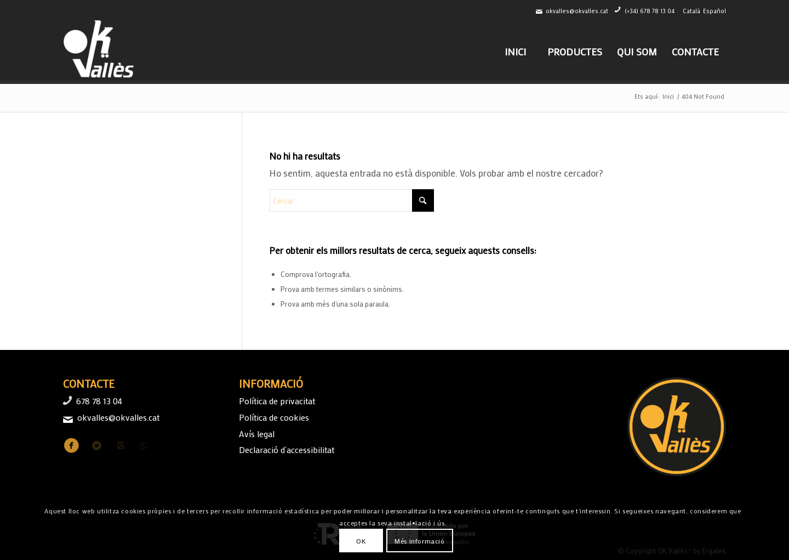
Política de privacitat (277, 400)
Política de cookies (274, 417)
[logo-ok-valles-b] (100, 51)
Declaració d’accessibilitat (286, 449)
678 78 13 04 (99, 400)
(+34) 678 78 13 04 (649, 11)
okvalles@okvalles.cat (577, 11)
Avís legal (257, 433)
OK (361, 540)
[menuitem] (515, 51)
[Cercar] (352, 200)
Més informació (419, 540)
